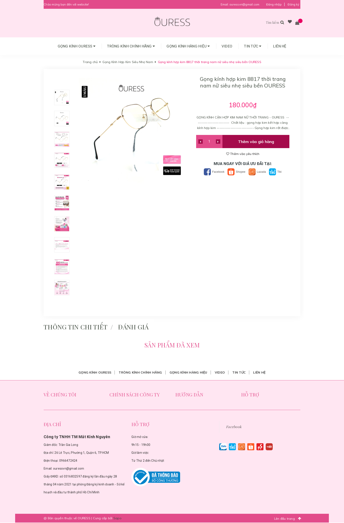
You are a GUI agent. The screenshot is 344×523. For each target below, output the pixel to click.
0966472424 (68, 461)
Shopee (236, 172)
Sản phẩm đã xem (172, 345)
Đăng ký (293, 4)
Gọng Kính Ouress (77, 46)
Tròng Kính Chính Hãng (131, 46)
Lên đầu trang (289, 519)
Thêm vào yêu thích (243, 154)
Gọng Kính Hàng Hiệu (188, 46)
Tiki (280, 172)
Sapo (117, 519)
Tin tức (252, 46)
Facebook (210, 172)
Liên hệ (280, 46)
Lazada (260, 172)
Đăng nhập (274, 4)
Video (227, 46)
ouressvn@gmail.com (244, 4)
